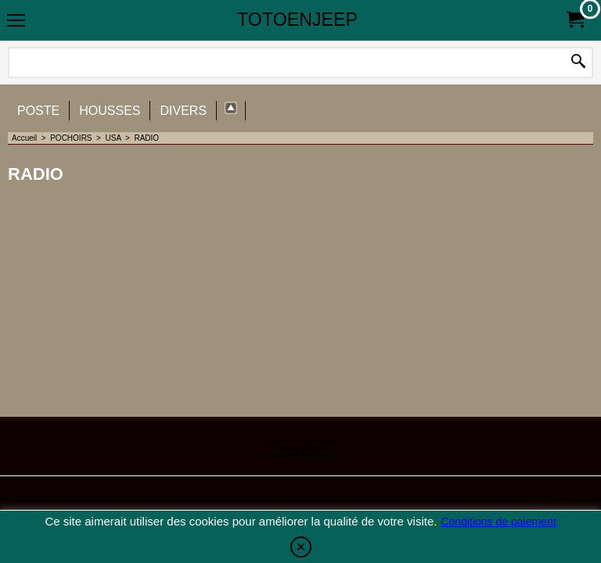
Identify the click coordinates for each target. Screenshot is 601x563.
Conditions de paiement (498, 521)
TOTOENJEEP (297, 19)
